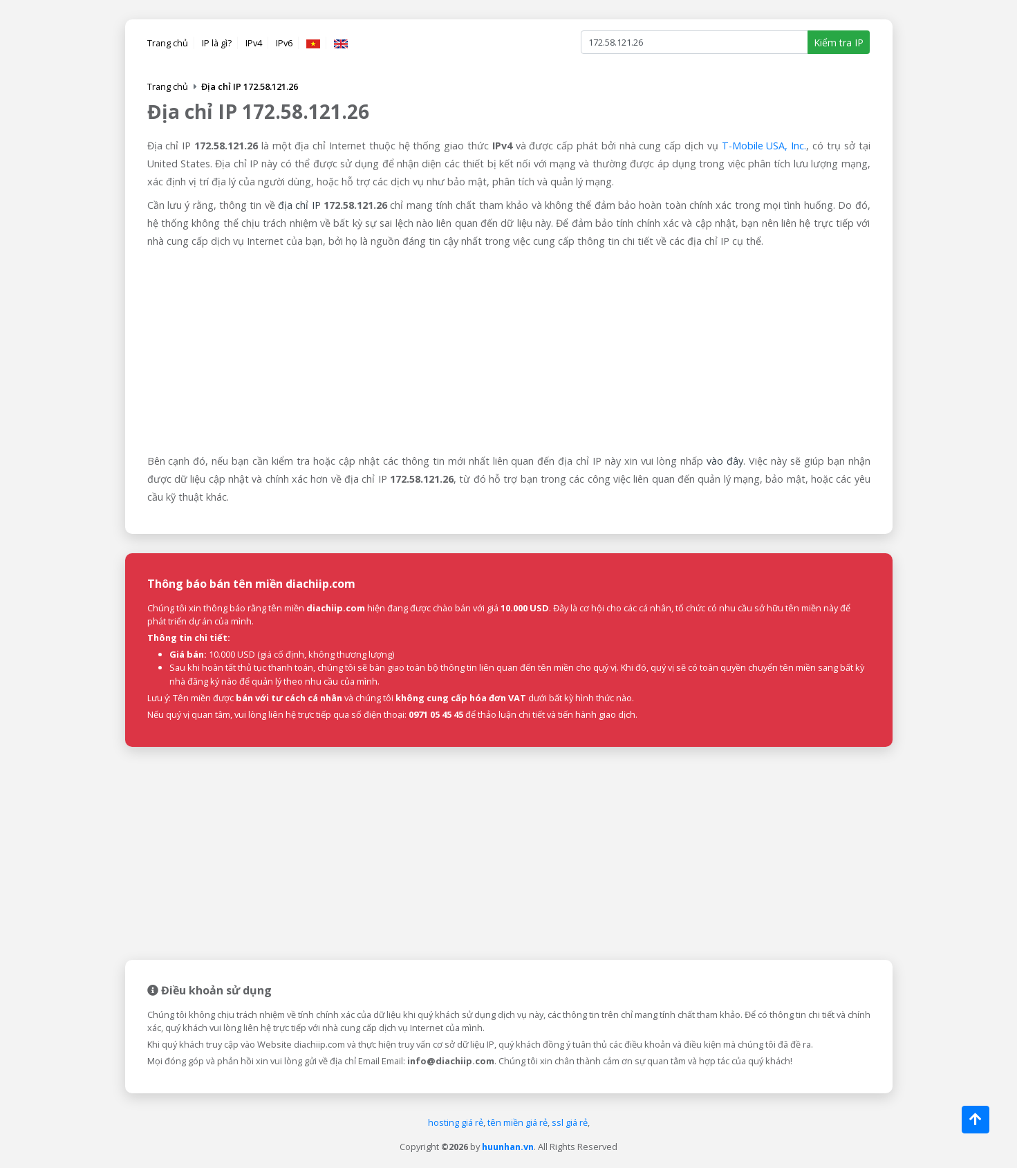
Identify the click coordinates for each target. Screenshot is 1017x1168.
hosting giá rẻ (455, 1122)
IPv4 (253, 43)
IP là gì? (217, 43)
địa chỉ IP (299, 205)
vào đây (725, 460)
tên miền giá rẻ (517, 1122)
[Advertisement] (508, 352)
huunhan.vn (508, 1146)
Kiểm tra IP (839, 42)
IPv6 (284, 43)
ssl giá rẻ (570, 1122)
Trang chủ (167, 43)
